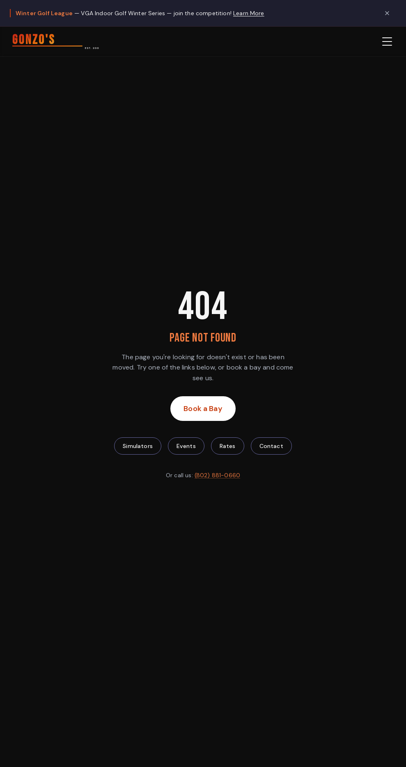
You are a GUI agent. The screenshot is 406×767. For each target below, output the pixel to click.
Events (186, 446)
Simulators (138, 446)
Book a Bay (210, 411)
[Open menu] (387, 41)
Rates (228, 446)
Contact (271, 446)
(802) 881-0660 (217, 475)
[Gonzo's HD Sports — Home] (54, 41)
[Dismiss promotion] (387, 13)
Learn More (248, 13)
